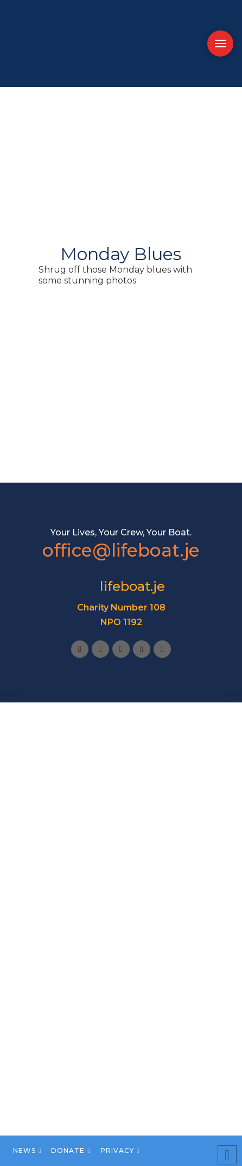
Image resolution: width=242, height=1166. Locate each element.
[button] (220, 43)
